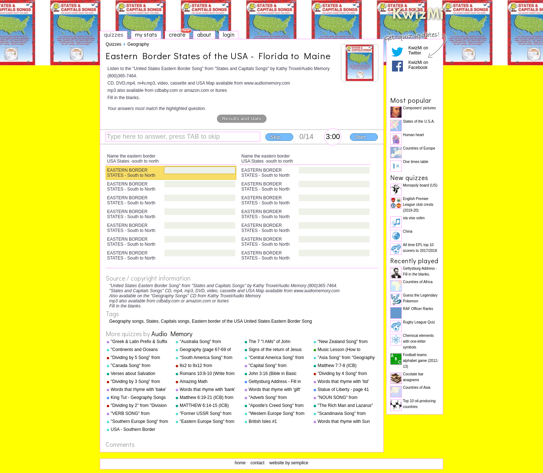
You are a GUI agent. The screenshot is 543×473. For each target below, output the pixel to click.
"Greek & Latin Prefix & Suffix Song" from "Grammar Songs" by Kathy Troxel (140, 342)
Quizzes (113, 44)
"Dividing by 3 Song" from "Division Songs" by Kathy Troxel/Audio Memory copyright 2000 (136, 382)
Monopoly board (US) (420, 185)
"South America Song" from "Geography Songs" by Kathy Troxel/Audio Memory (208, 358)
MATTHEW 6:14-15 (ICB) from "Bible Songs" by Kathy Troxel (207, 406)
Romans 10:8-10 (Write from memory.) (207, 374)
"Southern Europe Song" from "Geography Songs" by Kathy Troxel (139, 422)
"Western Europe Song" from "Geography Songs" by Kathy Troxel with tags (277, 414)
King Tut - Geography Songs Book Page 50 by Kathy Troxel (138, 398)
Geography (138, 44)
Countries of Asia (416, 388)
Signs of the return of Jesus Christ (275, 350)
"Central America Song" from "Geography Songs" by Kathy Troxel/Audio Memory (277, 358)
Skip (275, 137)
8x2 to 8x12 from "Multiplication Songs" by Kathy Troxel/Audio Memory (206, 366)
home (240, 462)
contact (257, 462)
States (152, 321)
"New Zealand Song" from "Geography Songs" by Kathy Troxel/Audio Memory (346, 342)
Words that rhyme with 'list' (343, 381)
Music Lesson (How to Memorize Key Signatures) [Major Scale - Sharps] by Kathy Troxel (343, 350)
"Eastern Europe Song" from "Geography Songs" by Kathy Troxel (208, 422)
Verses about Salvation (133, 373)
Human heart (413, 135)
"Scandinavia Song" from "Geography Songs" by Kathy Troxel (346, 414)
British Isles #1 (263, 421)
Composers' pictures (419, 108)
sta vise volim (414, 218)
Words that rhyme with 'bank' (207, 389)
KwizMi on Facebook (418, 65)
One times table (415, 162)
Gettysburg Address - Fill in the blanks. (275, 382)
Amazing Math (194, 381)
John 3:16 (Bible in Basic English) (273, 374)
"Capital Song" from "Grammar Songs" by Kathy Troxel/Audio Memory (275, 366)
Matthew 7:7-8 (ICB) (337, 365)
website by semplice (288, 462)
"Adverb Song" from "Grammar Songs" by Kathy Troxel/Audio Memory (275, 398)
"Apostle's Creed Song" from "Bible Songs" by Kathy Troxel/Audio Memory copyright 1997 (276, 406)
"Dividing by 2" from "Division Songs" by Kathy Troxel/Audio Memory (139, 406)
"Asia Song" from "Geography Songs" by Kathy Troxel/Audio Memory (346, 358)
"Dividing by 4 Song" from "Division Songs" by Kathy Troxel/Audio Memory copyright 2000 (343, 374)
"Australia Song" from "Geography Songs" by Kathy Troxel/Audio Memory (208, 342)
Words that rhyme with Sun (344, 421)
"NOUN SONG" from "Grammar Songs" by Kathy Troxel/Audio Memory (344, 398)
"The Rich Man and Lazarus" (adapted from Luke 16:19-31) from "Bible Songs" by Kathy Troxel (346, 406)
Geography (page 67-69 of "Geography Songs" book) (205, 350)
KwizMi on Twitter (418, 50)
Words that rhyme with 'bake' (138, 389)
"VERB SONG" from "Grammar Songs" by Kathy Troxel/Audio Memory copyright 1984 (137, 414)
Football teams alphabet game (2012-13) (420, 360)
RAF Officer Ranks (418, 309)
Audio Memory (171, 333)
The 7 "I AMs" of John (269, 341)
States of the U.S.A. (419, 121)
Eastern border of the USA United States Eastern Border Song (252, 321)
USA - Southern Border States (133, 430)
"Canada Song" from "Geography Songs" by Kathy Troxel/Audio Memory (139, 366)
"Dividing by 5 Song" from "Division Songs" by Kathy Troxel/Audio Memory (136, 358)
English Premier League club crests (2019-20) (418, 204)
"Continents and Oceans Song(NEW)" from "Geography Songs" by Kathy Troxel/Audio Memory (139, 350)
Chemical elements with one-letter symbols (418, 341)
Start (360, 137)
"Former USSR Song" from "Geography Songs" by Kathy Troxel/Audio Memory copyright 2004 (208, 414)
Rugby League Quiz (419, 322)
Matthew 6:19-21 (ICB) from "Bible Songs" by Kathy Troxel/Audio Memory (206, 398)
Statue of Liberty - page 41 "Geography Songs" (343, 390)
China (407, 231)
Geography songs (126, 321)
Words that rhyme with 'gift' (275, 389)
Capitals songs (175, 321)
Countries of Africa (418, 282)
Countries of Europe (419, 148)
